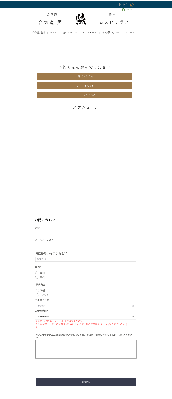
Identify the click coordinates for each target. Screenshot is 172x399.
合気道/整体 (39, 32)
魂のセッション (71, 32)
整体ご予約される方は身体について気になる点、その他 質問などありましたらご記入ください (83, 336)
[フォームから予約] (84, 95)
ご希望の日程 (43, 300)
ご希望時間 (41, 311)
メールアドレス (43, 240)
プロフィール (89, 32)
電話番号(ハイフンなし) (50, 253)
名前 (37, 228)
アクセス (130, 32)
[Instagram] (125, 4)
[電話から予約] (84, 76)
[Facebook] (119, 4)
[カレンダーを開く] (133, 306)
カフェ (53, 32)
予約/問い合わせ (111, 32)
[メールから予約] (84, 85)
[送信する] (86, 382)
